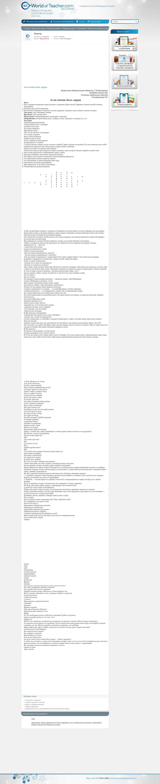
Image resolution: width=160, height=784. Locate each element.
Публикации (100, 6)
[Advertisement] (66, 64)
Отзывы (111, 6)
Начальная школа (54, 28)
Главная (83, 6)
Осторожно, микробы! (33, 700)
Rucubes (84, 118)
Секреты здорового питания (35, 702)
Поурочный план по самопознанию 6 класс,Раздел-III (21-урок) (47, 709)
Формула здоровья (31, 706)
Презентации (95, 21)
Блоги (90, 6)
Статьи (81, 21)
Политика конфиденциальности (123, 778)
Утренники (81, 28)
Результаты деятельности (63, 21)
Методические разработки (36, 21)
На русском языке (39, 28)
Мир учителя (91, 778)
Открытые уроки (69, 28)
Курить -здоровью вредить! (34, 704)
